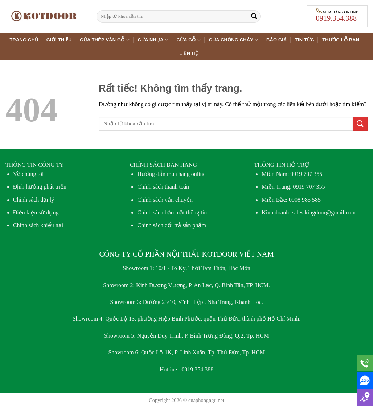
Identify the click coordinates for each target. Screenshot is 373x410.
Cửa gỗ (189, 39)
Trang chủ (24, 40)
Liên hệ (188, 53)
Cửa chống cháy (233, 39)
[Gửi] (254, 16)
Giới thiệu (59, 40)
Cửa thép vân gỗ (105, 39)
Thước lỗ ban (340, 40)
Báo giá (276, 40)
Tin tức (304, 40)
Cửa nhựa (153, 39)
